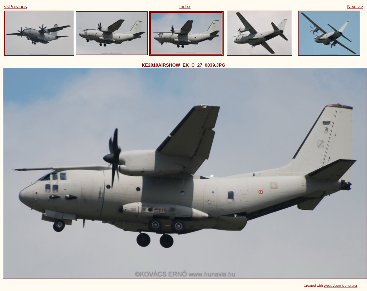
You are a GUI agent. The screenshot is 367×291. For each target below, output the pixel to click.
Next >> (355, 6)
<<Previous (15, 6)
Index (184, 6)
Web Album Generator (340, 285)
